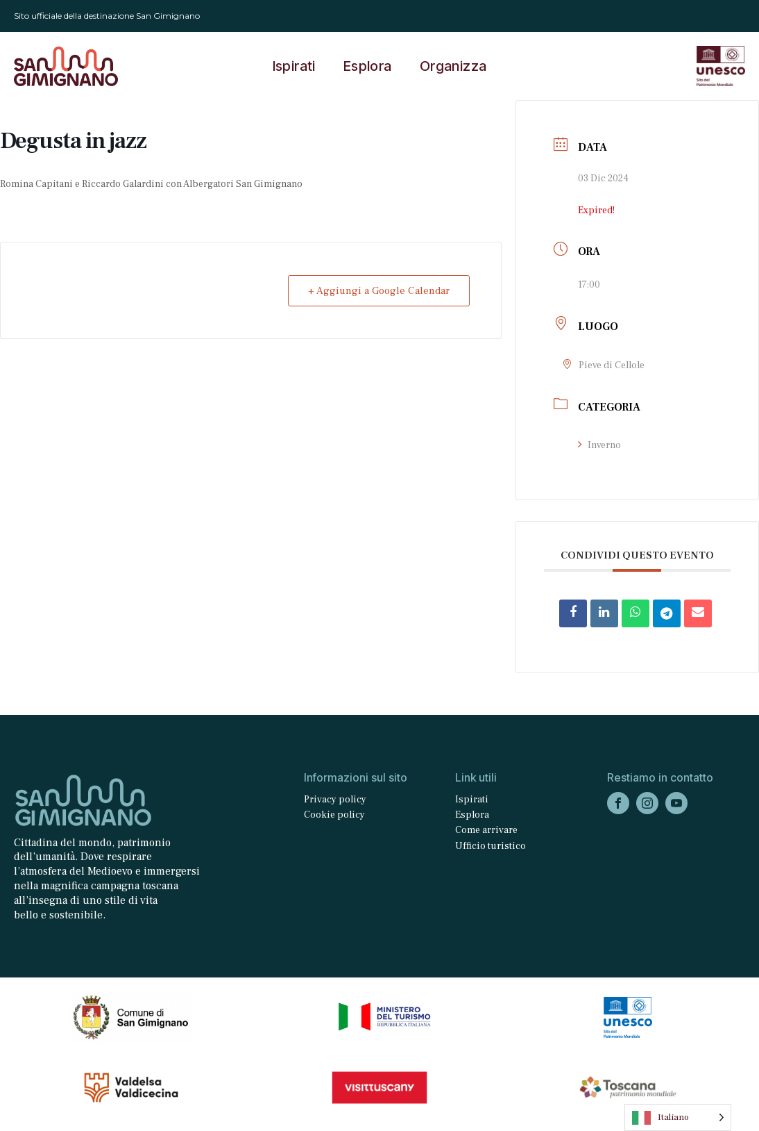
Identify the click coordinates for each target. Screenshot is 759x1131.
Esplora (367, 66)
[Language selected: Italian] (677, 1117)
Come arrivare (486, 830)
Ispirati (294, 66)
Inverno (599, 445)
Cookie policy (334, 815)
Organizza (453, 66)
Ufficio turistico (490, 846)
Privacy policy (335, 799)
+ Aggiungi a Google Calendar (379, 290)
